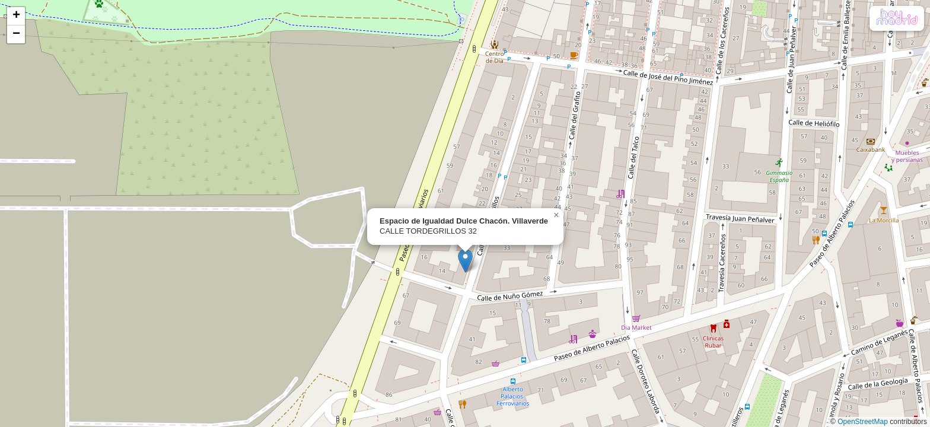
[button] (465, 260)
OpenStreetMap (862, 422)
